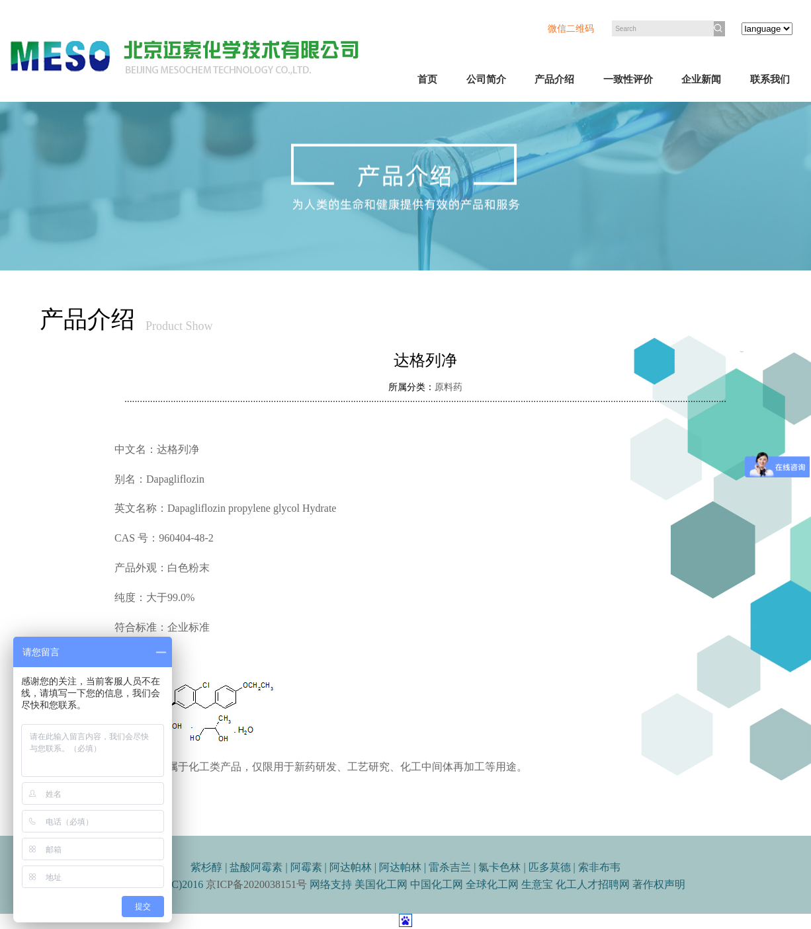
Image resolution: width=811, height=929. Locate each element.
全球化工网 (492, 884)
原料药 (448, 387)
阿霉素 (307, 867)
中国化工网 (436, 884)
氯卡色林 (499, 867)
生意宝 (537, 884)
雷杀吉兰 (450, 867)
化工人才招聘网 (594, 884)
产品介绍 (554, 79)
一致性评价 (628, 79)
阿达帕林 (350, 867)
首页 (427, 79)
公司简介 (486, 79)
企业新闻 (701, 79)
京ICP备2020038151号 (256, 884)
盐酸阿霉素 (257, 867)
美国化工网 (381, 884)
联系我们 (770, 79)
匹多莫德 (550, 867)
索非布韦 (599, 867)
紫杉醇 (208, 867)
